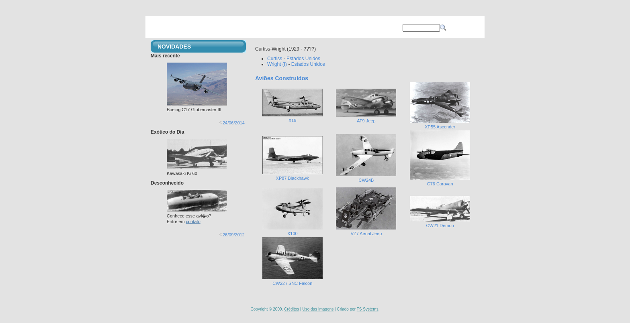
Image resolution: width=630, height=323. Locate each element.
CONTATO (382, 27)
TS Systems (367, 309)
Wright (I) (277, 64)
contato (193, 221)
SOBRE (342, 27)
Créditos (291, 309)
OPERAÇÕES (302, 27)
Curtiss (274, 58)
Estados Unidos (303, 58)
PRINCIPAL (222, 27)
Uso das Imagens (317, 309)
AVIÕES (262, 27)
